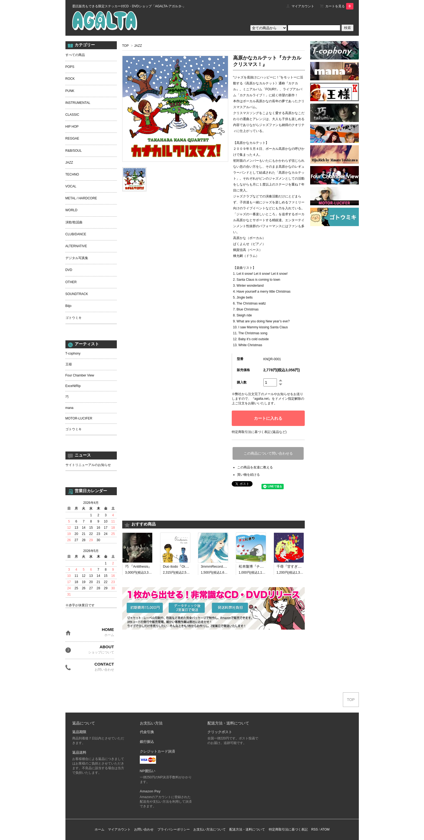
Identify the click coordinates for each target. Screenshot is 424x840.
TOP (125, 46)
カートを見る (339, 6)
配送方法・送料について (247, 829)
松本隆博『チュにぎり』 (258, 566)
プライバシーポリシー (173, 829)
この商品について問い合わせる (268, 453)
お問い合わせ (144, 829)
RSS (314, 829)
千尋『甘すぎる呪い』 (294, 566)
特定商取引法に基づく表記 (288, 829)
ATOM (325, 829)
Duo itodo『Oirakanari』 (182, 566)
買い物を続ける (248, 475)
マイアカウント (303, 6)
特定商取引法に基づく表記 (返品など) (259, 432)
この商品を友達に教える (255, 467)
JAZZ (138, 46)
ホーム (99, 829)
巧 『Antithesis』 (138, 566)
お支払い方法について (209, 829)
